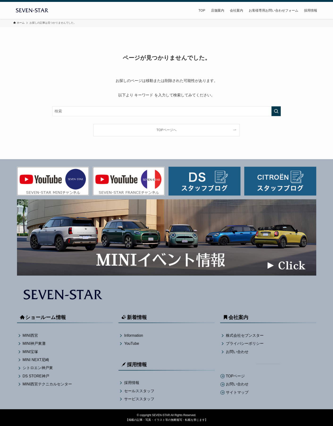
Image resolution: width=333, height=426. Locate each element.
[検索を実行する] (276, 111)
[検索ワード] (166, 111)
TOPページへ (166, 130)
